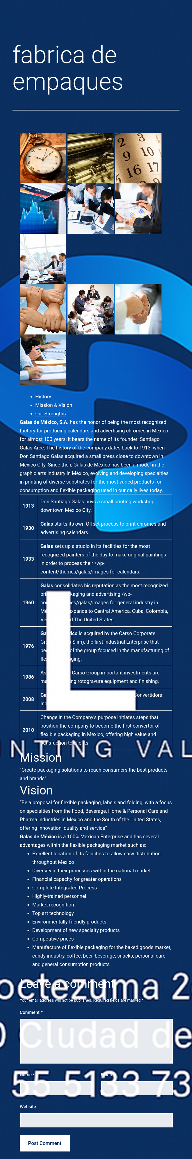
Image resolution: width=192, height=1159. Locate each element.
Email (108, 1074)
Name (27, 1074)
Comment (31, 1012)
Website (28, 1106)
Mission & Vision (53, 405)
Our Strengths (50, 414)
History (43, 397)
